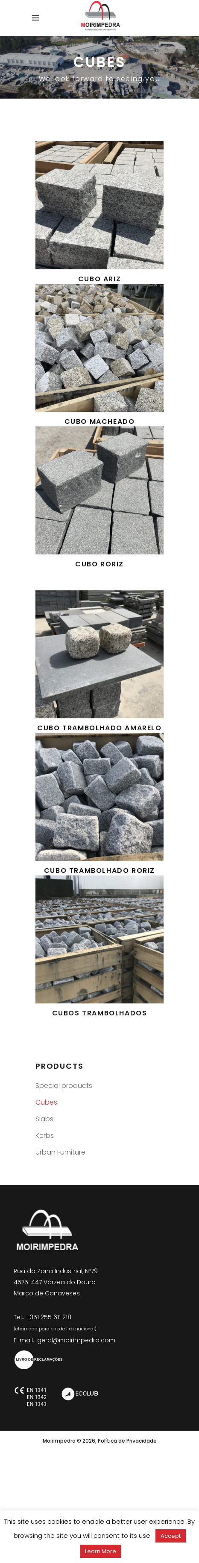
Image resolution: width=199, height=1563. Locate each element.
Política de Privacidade (127, 1440)
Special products (63, 1086)
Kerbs (44, 1135)
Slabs (44, 1119)
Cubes (46, 1102)
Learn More (100, 1551)
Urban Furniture (60, 1152)
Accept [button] (171, 1536)
